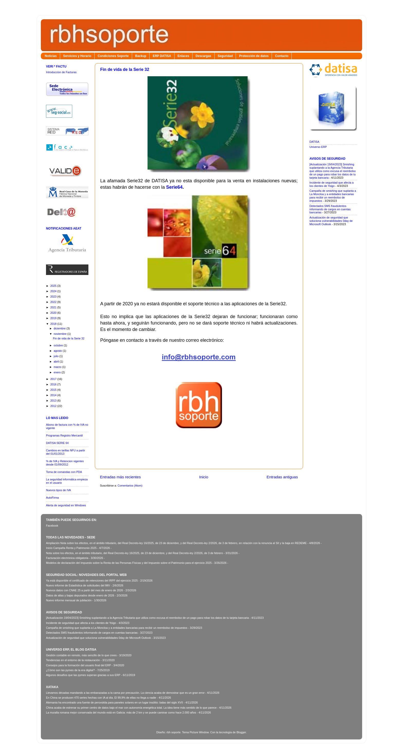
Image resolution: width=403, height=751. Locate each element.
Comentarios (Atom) (129, 485)
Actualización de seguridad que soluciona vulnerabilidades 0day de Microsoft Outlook (331, 221)
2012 (53, 405)
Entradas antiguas (282, 477)
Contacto (281, 56)
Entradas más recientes (120, 477)
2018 (53, 323)
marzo (58, 366)
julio (56, 356)
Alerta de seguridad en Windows (66, 505)
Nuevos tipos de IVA (58, 490)
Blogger (241, 732)
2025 (53, 285)
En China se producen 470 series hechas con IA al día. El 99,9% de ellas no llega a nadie (101, 697)
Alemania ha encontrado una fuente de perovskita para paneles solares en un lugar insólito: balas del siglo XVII (114, 702)
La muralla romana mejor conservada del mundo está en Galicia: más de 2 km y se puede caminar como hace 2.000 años (121, 712)
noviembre (60, 333)
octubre (59, 345)
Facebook (52, 525)
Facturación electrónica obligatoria (67, 557)
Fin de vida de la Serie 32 (124, 69)
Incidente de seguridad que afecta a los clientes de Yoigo (331, 184)
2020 (53, 312)
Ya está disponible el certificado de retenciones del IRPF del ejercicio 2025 (92, 580)
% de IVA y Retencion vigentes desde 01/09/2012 (65, 463)
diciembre (60, 328)
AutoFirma (52, 497)
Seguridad (225, 56)
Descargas (203, 56)
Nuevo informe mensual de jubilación (68, 600)
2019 (53, 318)
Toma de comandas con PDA (64, 471)
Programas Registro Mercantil (64, 435)
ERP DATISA (162, 56)
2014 (53, 395)
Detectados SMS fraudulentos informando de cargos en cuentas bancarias (330, 209)
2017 (53, 379)
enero (58, 372)
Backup (140, 56)
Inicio (203, 477)
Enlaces (183, 56)
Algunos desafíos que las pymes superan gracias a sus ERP (83, 675)
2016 (53, 384)
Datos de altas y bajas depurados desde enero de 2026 (80, 595)
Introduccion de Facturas (61, 72)
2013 (53, 400)
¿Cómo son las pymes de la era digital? (70, 670)
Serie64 (174, 187)
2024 (53, 291)
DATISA (314, 141)
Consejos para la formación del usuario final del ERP (78, 665)
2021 (53, 307)
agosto (58, 350)
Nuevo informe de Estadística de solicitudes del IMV (78, 585)
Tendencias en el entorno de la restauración (73, 660)
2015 (53, 389)
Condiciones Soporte (113, 56)
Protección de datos (254, 56)
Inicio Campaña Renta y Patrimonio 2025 (71, 547)
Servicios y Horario (77, 56)
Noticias (51, 56)
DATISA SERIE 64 (57, 442)
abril (57, 361)
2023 (53, 296)
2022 (53, 301)
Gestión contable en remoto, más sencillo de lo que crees (81, 655)
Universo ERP (318, 146)
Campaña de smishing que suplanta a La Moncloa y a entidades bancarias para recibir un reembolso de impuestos (332, 195)
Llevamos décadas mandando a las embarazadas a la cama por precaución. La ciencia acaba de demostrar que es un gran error (125, 692)
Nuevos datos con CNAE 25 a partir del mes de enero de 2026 (84, 590)
